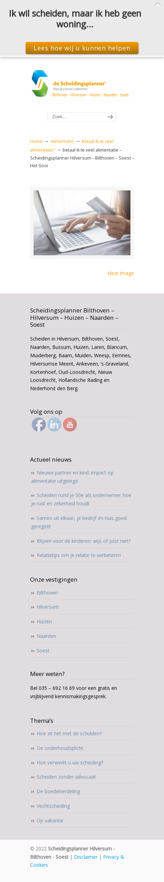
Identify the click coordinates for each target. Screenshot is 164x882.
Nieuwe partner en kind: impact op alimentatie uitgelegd (72, 476)
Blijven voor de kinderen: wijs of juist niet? (83, 541)
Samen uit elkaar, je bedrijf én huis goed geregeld (79, 522)
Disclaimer (86, 857)
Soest (43, 650)
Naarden (46, 636)
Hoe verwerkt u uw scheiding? (70, 762)
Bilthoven (47, 592)
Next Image (121, 273)
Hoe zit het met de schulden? (69, 733)
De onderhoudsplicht (60, 748)
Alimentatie (62, 141)
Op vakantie (50, 820)
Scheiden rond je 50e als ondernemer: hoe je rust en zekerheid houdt (81, 499)
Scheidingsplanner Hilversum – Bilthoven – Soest (82, 85)
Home (36, 141)
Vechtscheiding (53, 806)
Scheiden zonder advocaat (66, 776)
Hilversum (48, 606)
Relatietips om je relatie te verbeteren (79, 555)
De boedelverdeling (58, 791)
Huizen (44, 621)
